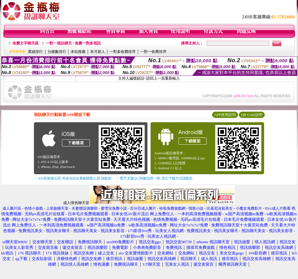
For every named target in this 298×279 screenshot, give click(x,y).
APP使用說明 (225, 115)
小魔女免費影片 (249, 208)
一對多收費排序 (122, 51)
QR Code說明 (252, 115)
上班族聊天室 (57, 208)
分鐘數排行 (57, 51)
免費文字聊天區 (25, 43)
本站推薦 (78, 51)
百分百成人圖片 (143, 208)
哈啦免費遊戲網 (172, 208)
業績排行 (35, 51)
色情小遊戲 (33, 208)
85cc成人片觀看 (278, 208)
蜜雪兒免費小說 (114, 208)
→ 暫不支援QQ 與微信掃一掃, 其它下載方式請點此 (154, 178)
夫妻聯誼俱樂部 (85, 208)
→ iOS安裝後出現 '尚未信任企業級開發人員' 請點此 (72, 178)
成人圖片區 (11, 208)
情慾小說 (196, 208)
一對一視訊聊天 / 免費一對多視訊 (73, 43)
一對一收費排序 (153, 51)
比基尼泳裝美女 (220, 208)
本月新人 (97, 51)
